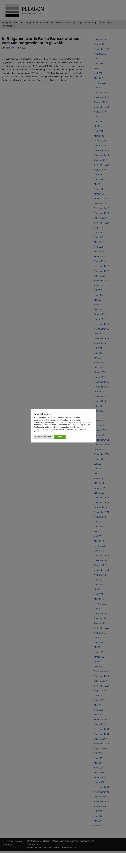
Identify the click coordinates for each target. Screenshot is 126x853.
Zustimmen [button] (60, 437)
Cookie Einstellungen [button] (43, 437)
